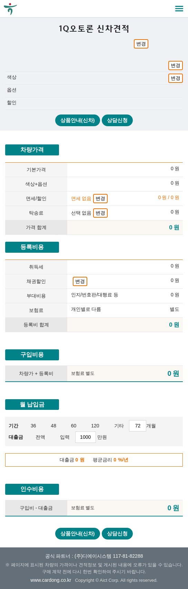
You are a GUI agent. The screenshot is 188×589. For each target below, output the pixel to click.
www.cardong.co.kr (50, 580)
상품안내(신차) (77, 120)
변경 (141, 43)
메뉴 (179, 8)
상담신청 (117, 120)
